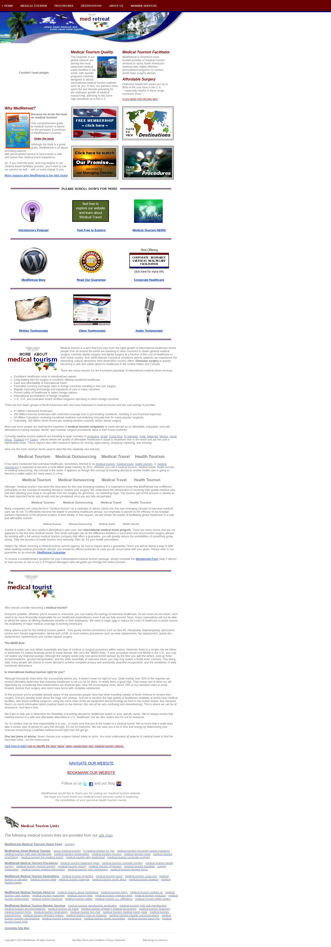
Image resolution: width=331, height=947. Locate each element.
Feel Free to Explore (91, 230)
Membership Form (147, 559)
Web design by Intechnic (155, 940)
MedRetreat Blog (33, 280)
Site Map (76, 940)
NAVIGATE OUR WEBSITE (91, 763)
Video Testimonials (92, 330)
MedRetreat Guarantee (51, 552)
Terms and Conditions (93, 940)
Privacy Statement (115, 940)
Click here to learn (64, 746)
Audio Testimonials (149, 330)
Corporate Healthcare (149, 280)
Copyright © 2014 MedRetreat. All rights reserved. (30, 940)
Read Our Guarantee (91, 280)
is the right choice (36, 175)
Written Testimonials (33, 330)
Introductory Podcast (33, 230)
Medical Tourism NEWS (149, 230)
